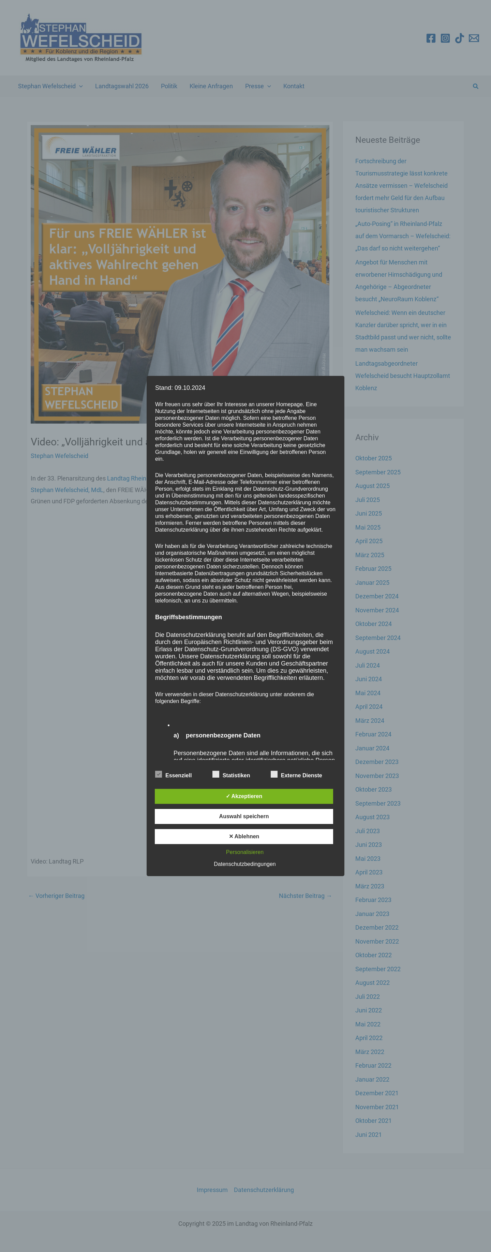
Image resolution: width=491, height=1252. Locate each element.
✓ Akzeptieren (244, 796)
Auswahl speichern (244, 816)
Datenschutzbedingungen (245, 864)
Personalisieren (245, 852)
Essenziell (173, 774)
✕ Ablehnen (244, 836)
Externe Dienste (296, 774)
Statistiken (231, 774)
